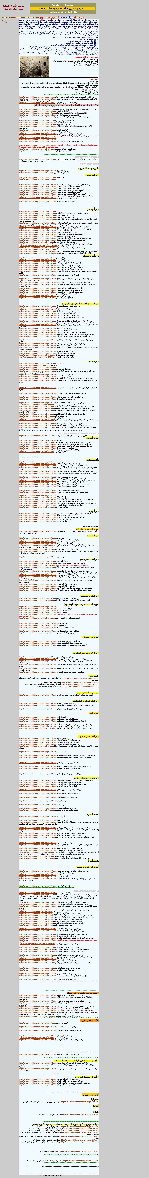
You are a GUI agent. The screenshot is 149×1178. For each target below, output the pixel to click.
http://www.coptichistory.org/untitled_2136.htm (37, 565)
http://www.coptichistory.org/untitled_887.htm (36, 410)
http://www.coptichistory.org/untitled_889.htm (36, 416)
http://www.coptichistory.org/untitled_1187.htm (37, 253)
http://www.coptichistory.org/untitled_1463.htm (37, 858)
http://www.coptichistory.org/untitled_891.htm (36, 420)
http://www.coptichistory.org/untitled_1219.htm (37, 427)
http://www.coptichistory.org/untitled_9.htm (35, 914)
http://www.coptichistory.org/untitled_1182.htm (37, 944)
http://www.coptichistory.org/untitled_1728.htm (37, 949)
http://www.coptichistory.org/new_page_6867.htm (37, 726)
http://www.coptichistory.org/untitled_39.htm (36, 923)
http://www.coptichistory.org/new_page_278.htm (80, 678)
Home (3, 20)
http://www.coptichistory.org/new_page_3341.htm (79, 682)
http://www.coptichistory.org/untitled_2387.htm (37, 549)
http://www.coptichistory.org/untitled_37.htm (36, 921)
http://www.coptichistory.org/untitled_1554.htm (37, 545)
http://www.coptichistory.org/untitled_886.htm (36, 408)
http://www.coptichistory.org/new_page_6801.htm (79, 684)
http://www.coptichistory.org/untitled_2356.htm (37, 507)
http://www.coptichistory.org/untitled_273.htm (36, 442)
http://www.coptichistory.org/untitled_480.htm (36, 136)
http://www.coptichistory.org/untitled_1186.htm (37, 251)
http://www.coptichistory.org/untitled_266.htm (81, 1128)
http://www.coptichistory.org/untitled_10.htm (36, 915)
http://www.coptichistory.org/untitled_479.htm (36, 117)
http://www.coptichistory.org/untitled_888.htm (36, 414)
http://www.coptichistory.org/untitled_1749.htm (37, 357)
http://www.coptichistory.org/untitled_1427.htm (37, 837)
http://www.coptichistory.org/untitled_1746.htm (37, 298)
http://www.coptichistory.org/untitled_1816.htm (37, 618)
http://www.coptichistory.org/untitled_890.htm (36, 418)
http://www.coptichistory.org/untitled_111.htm (37, 852)
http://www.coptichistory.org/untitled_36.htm (36, 919)
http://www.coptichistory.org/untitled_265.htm (81, 1130)
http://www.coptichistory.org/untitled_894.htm (36, 242)
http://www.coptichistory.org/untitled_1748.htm (37, 355)
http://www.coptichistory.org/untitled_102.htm (37, 1038)
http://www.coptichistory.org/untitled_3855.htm (37, 551)
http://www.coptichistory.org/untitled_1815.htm (37, 728)
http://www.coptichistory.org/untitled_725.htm (36, 810)
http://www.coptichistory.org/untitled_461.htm (36, 1012)
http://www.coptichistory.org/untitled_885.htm (36, 406)
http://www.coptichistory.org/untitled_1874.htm (37, 149)
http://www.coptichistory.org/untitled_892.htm (36, 423)
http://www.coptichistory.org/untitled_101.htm (36, 1040)
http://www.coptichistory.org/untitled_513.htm (36, 600)
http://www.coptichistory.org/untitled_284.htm (36, 746)
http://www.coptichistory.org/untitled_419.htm (81, 686)
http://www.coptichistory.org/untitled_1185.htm (37, 247)
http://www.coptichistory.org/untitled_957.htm (36, 378)
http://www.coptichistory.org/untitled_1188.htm (37, 590)
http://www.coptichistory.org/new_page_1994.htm (20, 17)
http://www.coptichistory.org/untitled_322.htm (36, 452)
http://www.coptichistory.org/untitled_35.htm (36, 917)
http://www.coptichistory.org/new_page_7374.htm (38, 246)
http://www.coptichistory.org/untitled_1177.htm (37, 961)
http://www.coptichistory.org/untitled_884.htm (37, 404)
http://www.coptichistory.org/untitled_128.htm (36, 856)
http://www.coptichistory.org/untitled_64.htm (36, 172)
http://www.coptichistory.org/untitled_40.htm (36, 925)
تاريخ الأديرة (4, 22)
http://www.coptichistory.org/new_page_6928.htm (37, 99)
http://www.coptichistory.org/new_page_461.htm (37, 294)
